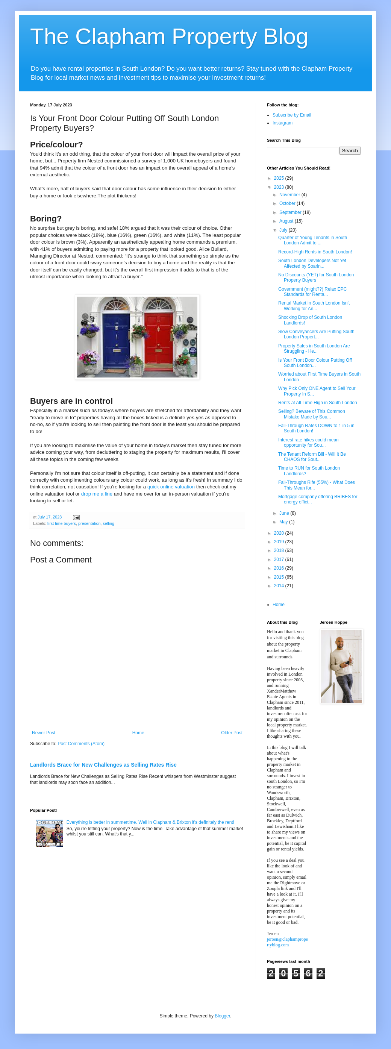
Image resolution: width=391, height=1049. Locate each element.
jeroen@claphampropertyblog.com (287, 942)
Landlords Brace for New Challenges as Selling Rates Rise (103, 765)
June (284, 513)
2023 (279, 187)
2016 (279, 568)
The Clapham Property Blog (169, 36)
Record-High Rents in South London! (315, 252)
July (284, 230)
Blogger (222, 1016)
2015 (279, 577)
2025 (279, 178)
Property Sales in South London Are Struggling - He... (314, 348)
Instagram (282, 123)
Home (138, 732)
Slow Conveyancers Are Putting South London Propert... (316, 334)
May (284, 521)
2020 (279, 533)
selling (108, 523)
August (287, 221)
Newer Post (43, 732)
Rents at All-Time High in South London (317, 402)
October (288, 203)
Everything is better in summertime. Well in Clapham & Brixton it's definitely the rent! (150, 822)
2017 (279, 559)
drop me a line (97, 494)
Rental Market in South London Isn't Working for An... (314, 305)
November (290, 194)
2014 (279, 585)
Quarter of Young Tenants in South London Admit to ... (312, 240)
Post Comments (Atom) (81, 743)
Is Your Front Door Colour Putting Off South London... (315, 363)
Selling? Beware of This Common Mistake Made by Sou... (311, 414)
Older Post (231, 732)
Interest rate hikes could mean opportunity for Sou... (308, 442)
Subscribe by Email (292, 115)
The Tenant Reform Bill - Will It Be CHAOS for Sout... (312, 457)
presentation (89, 523)
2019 (279, 541)
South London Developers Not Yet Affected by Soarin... (312, 263)
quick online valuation (171, 487)
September (291, 212)
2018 (279, 550)
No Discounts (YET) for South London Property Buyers (316, 277)
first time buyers (61, 523)
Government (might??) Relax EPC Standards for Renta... (312, 292)
